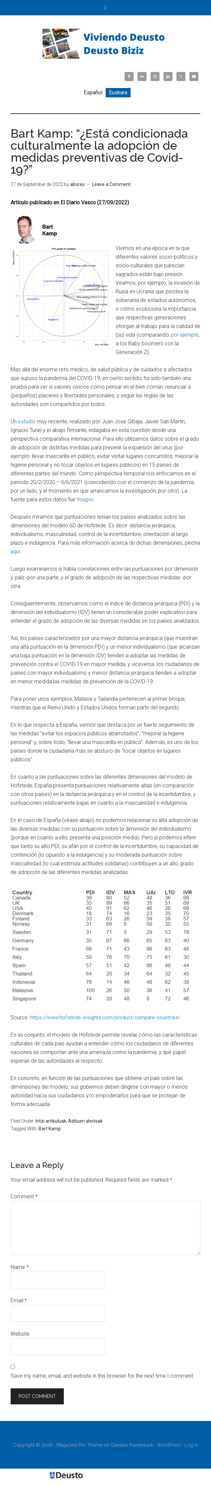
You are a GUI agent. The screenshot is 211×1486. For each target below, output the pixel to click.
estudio (27, 421)
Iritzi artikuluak (51, 1121)
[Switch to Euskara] (118, 92)
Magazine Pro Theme (79, 1445)
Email (19, 1300)
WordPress (169, 1445)
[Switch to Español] (93, 92)
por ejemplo (185, 335)
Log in (191, 1445)
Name (20, 1267)
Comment (24, 1196)
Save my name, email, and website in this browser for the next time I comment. (102, 1376)
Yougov (85, 499)
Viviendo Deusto (106, 44)
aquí (15, 551)
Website (20, 1334)
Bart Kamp (50, 1128)
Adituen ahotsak (85, 1121)
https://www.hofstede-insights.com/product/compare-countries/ (105, 1017)
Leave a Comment (111, 184)
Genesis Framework (132, 1445)
